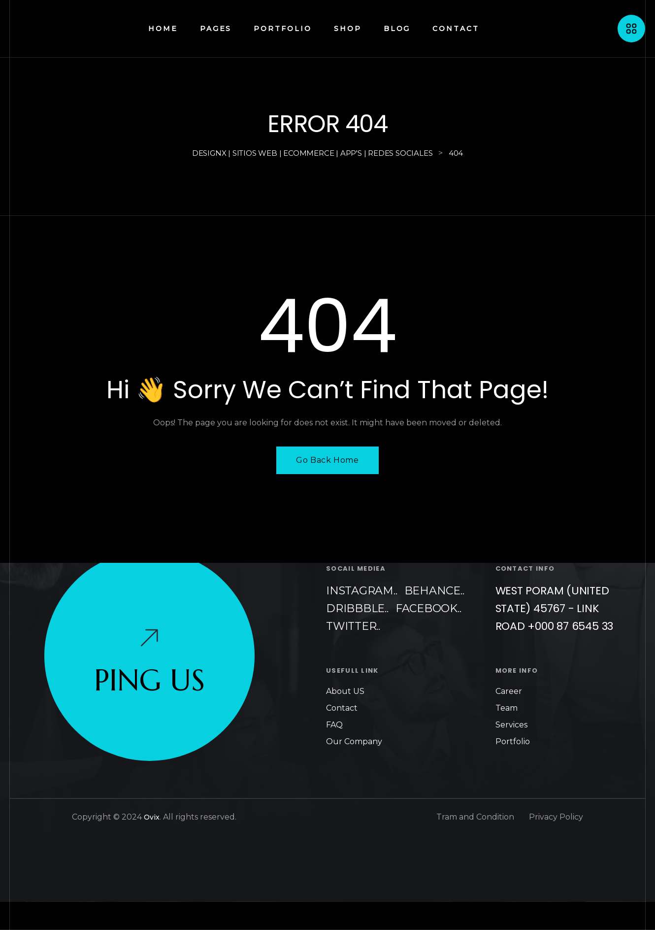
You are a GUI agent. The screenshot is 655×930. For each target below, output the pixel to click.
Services (511, 724)
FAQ (334, 724)
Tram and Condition (475, 817)
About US (345, 691)
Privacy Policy (556, 817)
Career (508, 691)
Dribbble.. (357, 608)
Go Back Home (327, 460)
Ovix (152, 817)
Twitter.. (353, 626)
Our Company (354, 741)
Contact (342, 708)
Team (506, 708)
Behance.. (434, 590)
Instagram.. (361, 590)
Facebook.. (428, 608)
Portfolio (512, 741)
